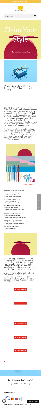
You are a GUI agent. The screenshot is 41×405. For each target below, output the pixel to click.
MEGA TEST (33, 401)
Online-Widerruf (20, 383)
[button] (4, 401)
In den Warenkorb (20, 289)
